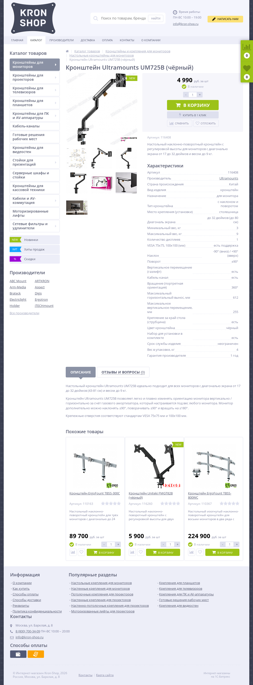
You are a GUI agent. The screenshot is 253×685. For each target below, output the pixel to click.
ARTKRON (42, 281)
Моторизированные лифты (30, 213)
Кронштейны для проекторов (34, 77)
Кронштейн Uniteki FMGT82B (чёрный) (151, 495)
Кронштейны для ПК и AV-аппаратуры (34, 115)
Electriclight (18, 299)
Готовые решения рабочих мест (28, 136)
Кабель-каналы (26, 126)
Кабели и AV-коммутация (34, 200)
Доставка (88, 40)
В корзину (193, 105)
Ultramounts (228, 178)
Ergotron (41, 299)
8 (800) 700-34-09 (28, 631)
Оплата (107, 40)
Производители (61, 40)
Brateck (15, 293)
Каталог (36, 40)
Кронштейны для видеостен (28, 149)
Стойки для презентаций (34, 162)
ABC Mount (18, 281)
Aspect (40, 287)
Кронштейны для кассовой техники (29, 187)
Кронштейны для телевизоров (34, 90)
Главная (17, 40)
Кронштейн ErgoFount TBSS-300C (94, 493)
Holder (15, 305)
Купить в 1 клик (192, 115)
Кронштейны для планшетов (34, 102)
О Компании (150, 40)
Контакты (127, 40)
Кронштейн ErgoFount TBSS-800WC (209, 495)
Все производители (24, 313)
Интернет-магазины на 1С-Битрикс (222, 675)
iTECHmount (44, 305)
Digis (38, 293)
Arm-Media (18, 287)
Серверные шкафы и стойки (31, 175)
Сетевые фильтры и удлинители (34, 225)
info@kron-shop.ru (185, 24)
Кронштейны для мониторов (34, 64)
